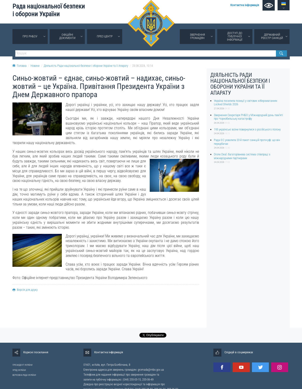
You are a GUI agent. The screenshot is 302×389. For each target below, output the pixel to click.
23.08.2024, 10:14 (142, 65)
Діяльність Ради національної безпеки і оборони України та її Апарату (86, 65)
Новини (35, 65)
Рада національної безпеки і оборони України (48, 10)
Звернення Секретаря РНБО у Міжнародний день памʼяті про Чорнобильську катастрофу (248, 116)
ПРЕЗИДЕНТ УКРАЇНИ (22, 364)
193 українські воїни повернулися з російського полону (247, 129)
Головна (19, 65)
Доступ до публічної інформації (234, 36)
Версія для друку (25, 289)
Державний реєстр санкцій (272, 36)
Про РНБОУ (30, 36)
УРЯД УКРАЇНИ (19, 370)
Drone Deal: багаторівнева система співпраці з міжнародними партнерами (242, 156)
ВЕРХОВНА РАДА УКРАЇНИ (24, 375)
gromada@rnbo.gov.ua (151, 369)
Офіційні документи (67, 36)
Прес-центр (105, 36)
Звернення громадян (197, 36)
